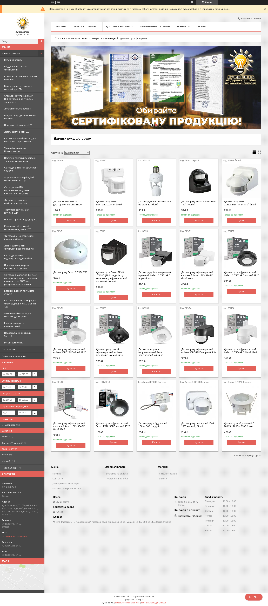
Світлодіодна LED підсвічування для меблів (18, 257)
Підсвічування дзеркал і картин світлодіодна (17, 267)
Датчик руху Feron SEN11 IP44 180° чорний (198, 203)
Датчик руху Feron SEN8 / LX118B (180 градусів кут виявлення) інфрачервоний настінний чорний (111, 277)
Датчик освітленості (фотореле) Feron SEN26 (67, 203)
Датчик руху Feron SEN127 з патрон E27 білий (154, 203)
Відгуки (163, 478)
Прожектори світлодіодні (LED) (20, 219)
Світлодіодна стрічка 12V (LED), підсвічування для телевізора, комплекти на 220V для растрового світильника (20, 279)
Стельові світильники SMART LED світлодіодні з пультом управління (20, 98)
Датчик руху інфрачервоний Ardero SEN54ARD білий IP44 (240, 351)
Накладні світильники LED (18, 125)
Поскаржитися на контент (127, 603)
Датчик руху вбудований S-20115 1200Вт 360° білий (239, 425)
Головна (60, 26)
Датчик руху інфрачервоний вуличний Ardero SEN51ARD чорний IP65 (154, 275)
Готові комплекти (13, 342)
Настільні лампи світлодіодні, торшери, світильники (20, 159)
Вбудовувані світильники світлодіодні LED (18, 87)
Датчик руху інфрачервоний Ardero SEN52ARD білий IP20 (69, 351)
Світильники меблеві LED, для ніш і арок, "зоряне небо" (20, 140)
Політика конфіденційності (67, 488)
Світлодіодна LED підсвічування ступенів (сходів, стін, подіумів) (17, 190)
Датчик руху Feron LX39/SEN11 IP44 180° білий (240, 203)
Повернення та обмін (155, 26)
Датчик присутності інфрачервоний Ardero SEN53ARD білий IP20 (151, 352)
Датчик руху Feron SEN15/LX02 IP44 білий (109, 203)
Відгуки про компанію (14, 355)
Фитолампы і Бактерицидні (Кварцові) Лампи (19, 237)
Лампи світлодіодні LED (16, 131)
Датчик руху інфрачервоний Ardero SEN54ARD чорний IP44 (198, 351)
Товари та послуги (69, 38)
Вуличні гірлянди (13, 59)
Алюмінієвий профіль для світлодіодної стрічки (17, 315)
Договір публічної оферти (66, 483)
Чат (253, 597)
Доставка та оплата (119, 26)
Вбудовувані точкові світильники (15, 68)
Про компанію (9, 349)
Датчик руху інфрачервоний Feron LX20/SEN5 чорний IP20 (113, 425)
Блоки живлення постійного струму (19, 292)
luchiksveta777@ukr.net (14, 536)
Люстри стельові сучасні (17, 108)
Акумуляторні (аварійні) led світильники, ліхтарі (19, 179)
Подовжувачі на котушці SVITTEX (17, 334)
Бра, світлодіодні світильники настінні (20, 117)
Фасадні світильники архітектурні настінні (15, 201)
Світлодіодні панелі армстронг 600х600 (20, 169)
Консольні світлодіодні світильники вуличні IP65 (17, 228)
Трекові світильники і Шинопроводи (16, 150)
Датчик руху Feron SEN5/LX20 (70, 272)
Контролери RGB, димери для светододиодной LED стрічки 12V (20, 303)
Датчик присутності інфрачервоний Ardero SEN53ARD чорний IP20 (109, 352)
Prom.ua (150, 596)
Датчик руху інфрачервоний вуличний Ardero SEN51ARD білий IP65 (197, 275)
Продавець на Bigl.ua (134, 599)
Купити (71, 220)
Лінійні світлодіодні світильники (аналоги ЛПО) (19, 247)
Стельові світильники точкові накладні (20, 78)
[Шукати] (41, 41)
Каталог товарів (11, 53)
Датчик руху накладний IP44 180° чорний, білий (197, 425)
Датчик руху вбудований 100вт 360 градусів (152, 425)
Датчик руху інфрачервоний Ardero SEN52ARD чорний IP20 (241, 274)
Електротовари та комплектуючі (14, 325)
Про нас (202, 26)
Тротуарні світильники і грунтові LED (17, 211)
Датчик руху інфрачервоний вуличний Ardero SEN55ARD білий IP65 (69, 426)
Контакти (183, 26)
